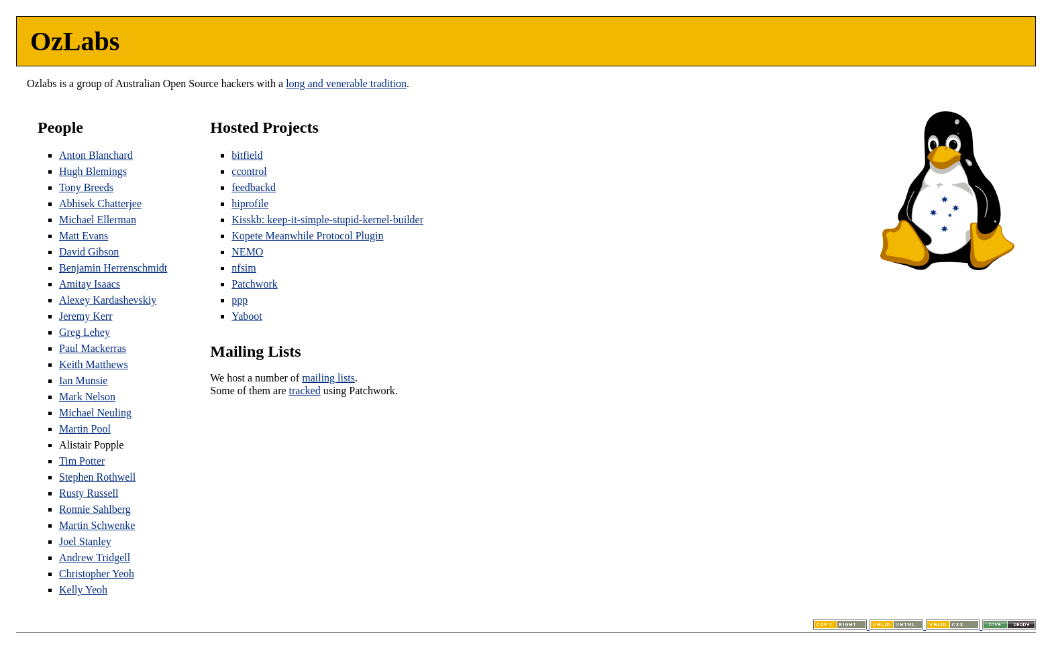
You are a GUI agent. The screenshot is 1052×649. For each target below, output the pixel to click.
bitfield (246, 155)
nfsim (243, 268)
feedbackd (253, 187)
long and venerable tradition (346, 83)
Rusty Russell (88, 493)
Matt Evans (83, 235)
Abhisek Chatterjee (100, 203)
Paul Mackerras (92, 348)
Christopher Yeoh (96, 573)
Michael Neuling (95, 412)
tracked (305, 390)
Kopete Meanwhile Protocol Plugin (307, 235)
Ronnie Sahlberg (95, 509)
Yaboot (246, 316)
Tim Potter (82, 461)
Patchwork (254, 284)
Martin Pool (85, 428)
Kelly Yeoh (83, 589)
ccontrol (248, 171)
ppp (239, 300)
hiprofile (249, 203)
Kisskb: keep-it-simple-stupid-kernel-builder (327, 219)
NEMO (247, 251)
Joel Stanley (85, 541)
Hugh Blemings (93, 171)
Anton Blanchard (96, 155)
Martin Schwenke (97, 525)
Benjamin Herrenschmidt (113, 268)
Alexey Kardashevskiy (107, 300)
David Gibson (89, 251)
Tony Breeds (86, 187)
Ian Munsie (83, 380)
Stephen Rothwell (97, 477)
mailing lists (328, 378)
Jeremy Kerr (86, 316)
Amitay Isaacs (89, 284)
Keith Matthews (93, 364)
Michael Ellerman (97, 219)
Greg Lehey (84, 332)
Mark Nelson (87, 396)
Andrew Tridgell (94, 557)
